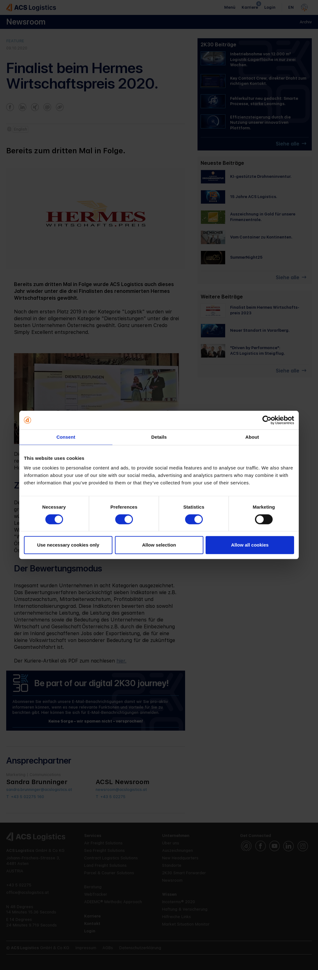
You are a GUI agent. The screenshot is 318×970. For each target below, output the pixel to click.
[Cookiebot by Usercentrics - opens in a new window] (267, 420)
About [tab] (252, 437)
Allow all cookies (250, 545)
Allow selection (159, 545)
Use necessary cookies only (68, 545)
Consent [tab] (66, 437)
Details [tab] (159, 437)
